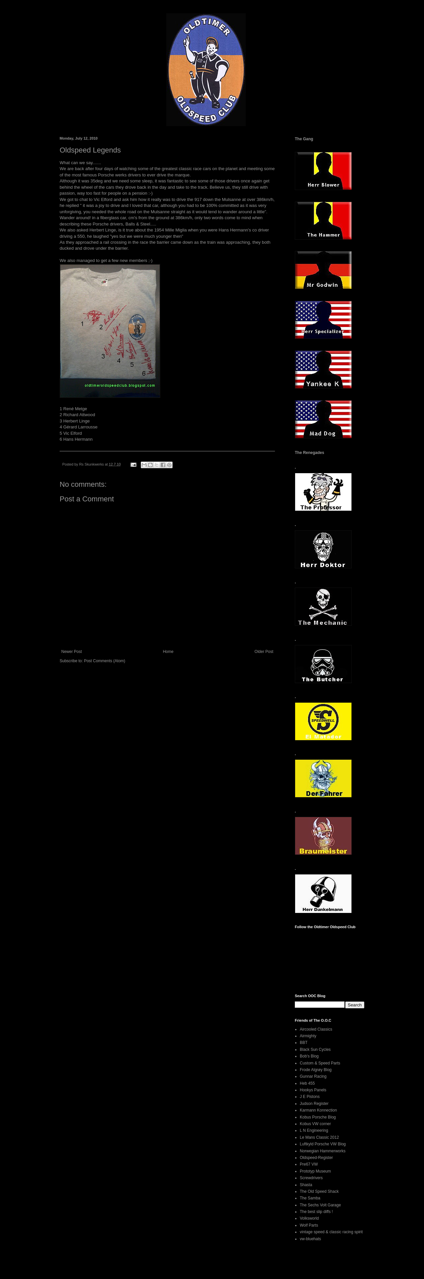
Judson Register (314, 1103)
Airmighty (308, 1036)
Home (168, 651)
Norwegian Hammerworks (322, 1151)
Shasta (306, 1185)
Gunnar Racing (313, 1076)
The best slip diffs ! (316, 1211)
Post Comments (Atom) (104, 661)
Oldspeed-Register (316, 1157)
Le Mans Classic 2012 (319, 1137)
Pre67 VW (309, 1164)
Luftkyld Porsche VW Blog (323, 1144)
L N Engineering (314, 1130)
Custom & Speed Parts (320, 1063)
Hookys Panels (313, 1090)
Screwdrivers (311, 1178)
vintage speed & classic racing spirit (331, 1232)
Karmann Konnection (318, 1110)
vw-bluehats (310, 1239)
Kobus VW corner (315, 1123)
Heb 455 (307, 1083)
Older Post (263, 651)
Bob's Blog (309, 1056)
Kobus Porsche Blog (318, 1117)
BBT (303, 1042)
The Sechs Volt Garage (320, 1205)
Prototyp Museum (315, 1171)
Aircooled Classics (316, 1029)
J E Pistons (310, 1096)
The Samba (310, 1198)
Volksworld (309, 1218)
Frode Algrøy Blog (316, 1069)
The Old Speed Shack (319, 1191)
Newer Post (71, 651)
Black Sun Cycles (315, 1049)
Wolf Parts (309, 1225)
